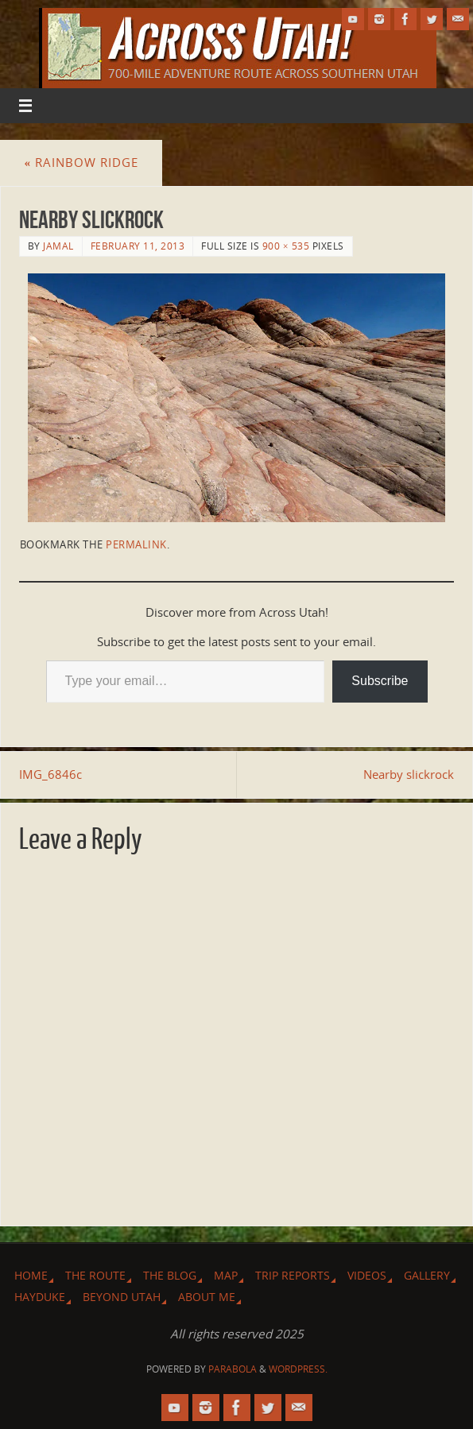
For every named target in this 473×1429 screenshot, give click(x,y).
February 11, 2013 (138, 246)
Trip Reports (292, 1275)
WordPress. (298, 1369)
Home (31, 1275)
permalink (136, 544)
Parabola (232, 1369)
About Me (206, 1296)
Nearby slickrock (408, 774)
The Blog (169, 1275)
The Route (95, 1275)
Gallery (427, 1275)
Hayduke (39, 1296)
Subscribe (379, 680)
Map (226, 1275)
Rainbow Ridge (81, 162)
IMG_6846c (50, 774)
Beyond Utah (122, 1296)
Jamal (58, 246)
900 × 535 (285, 246)
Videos (366, 1275)
